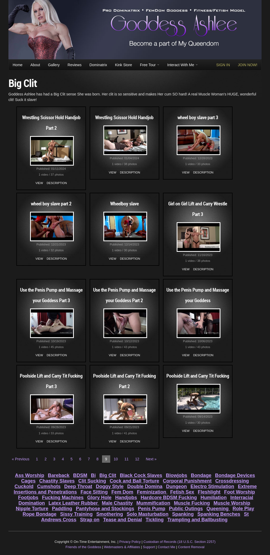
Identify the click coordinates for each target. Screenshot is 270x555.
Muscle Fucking (192, 503)
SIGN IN (223, 65)
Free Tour (150, 65)
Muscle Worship (232, 503)
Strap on (89, 519)
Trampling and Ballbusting (197, 519)
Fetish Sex (182, 492)
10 (116, 459)
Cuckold (24, 486)
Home (17, 65)
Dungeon (176, 486)
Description (57, 183)
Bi (93, 475)
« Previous (20, 459)
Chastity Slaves (57, 481)
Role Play (243, 508)
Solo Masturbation (147, 514)
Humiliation (214, 497)
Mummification (153, 503)
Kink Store (123, 65)
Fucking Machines (63, 497)
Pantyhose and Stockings (105, 508)
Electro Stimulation (212, 486)
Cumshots (49, 486)
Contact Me (166, 547)
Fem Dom (122, 492)
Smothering (109, 514)
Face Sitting (94, 492)
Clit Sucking (92, 481)
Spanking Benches (218, 514)
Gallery (54, 65)
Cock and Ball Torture (134, 481)
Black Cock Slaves (141, 475)
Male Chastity (117, 503)
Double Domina (144, 486)
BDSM (80, 475)
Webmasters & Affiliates (122, 547)
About (35, 65)
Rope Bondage (39, 514)
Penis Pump (151, 508)
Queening (218, 508)
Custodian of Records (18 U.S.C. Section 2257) (179, 542)
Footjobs (28, 497)
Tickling (154, 519)
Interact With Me (182, 65)
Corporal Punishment (187, 481)
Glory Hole (99, 497)
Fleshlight (209, 492)
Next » (151, 459)
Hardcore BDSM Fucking (169, 497)
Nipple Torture (32, 508)
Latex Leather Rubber (74, 503)
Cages (28, 481)
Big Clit (107, 475)
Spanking (183, 514)
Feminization (152, 492)
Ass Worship (29, 475)
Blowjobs (176, 475)
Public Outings (186, 508)
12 (137, 459)
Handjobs (126, 497)
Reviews (74, 65)
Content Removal (191, 547)
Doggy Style (110, 486)
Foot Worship (239, 492)
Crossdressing (232, 481)
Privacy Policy (130, 542)
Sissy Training (76, 514)
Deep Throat (78, 486)
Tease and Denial (122, 519)
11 (126, 459)
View (39, 183)
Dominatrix (98, 65)
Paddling (62, 508)
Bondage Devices (235, 475)
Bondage (201, 475)
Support (149, 547)
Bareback (59, 475)
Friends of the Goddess (83, 547)
